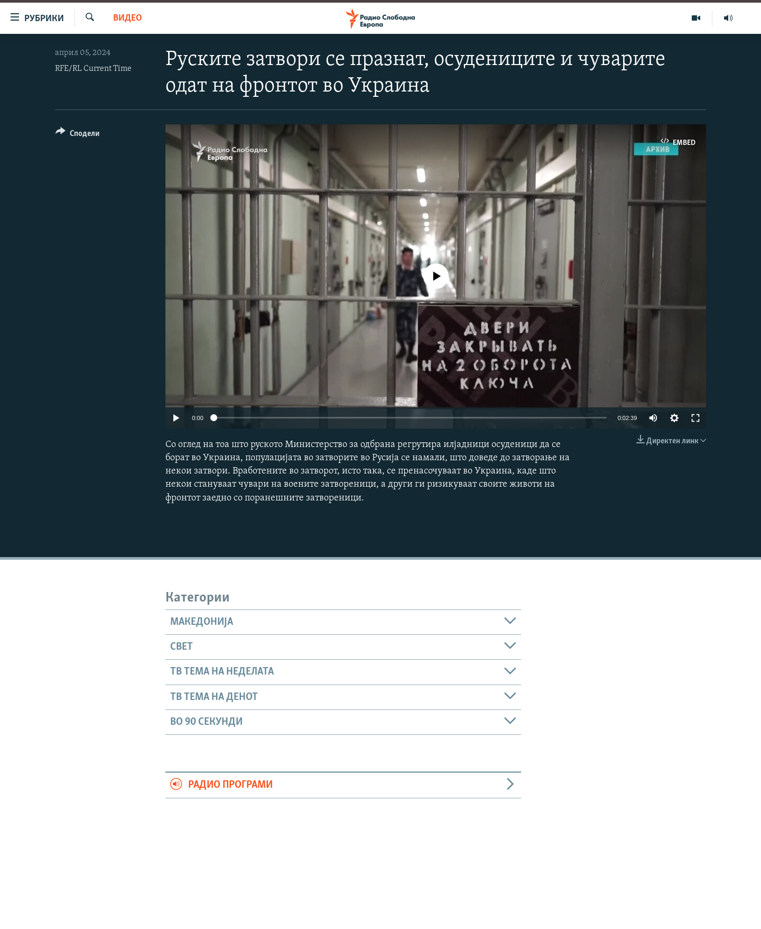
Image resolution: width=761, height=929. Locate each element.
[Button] (77, 135)
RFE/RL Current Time (93, 69)
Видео (127, 18)
